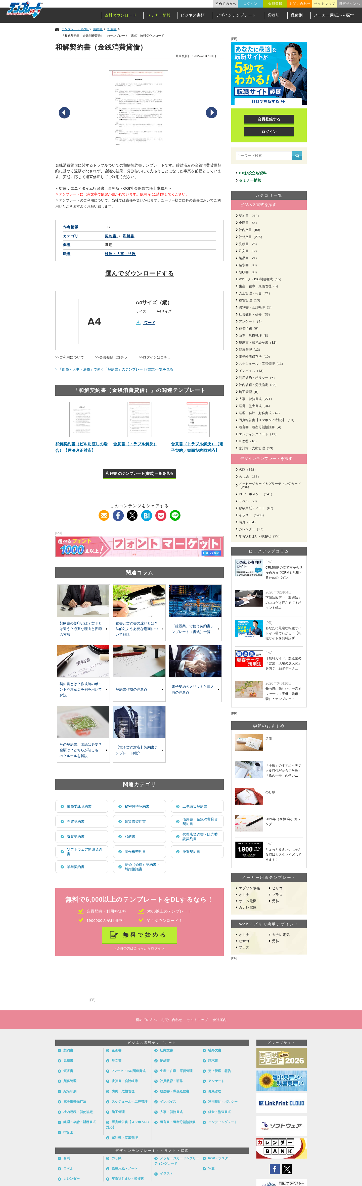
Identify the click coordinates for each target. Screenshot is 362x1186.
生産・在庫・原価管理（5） (259, 286)
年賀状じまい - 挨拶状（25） (260, 536)
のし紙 (116, 1158)
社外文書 (214, 1050)
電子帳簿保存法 (74, 1101)
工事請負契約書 (195, 806)
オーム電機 (247, 901)
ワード (149, 323)
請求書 (213, 1060)
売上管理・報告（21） (255, 293)
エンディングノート (223, 1122)
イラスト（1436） (252, 515)
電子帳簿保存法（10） (255, 356)
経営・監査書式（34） (255, 406)
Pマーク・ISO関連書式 (129, 1071)
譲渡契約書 (75, 837)
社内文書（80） (250, 229)
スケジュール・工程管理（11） (262, 363)
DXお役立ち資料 (253, 173)
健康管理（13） (250, 349)
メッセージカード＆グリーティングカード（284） (270, 485)
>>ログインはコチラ (155, 357)
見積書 (68, 1060)
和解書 (130, 837)
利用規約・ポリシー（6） (258, 377)
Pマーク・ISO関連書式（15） (261, 279)
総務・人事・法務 (120, 254)
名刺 (66, 1158)
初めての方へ (225, 4)
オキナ (244, 895)
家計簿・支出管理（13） (257, 448)
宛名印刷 (69, 1091)
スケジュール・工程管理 (130, 1101)
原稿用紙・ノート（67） (257, 508)
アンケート (216, 1081)
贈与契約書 (75, 867)
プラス (277, 895)
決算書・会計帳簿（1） (256, 307)
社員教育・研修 (171, 1081)
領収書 (68, 1071)
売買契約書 (75, 821)
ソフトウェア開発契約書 (84, 851)
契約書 (68, 1050)
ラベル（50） (249, 501)
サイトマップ (324, 4)
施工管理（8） (249, 391)
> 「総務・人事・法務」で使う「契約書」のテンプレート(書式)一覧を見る (114, 369)
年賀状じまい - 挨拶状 (128, 1178)
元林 (275, 901)
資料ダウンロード (120, 15)
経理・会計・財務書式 (79, 1122)
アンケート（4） (251, 321)
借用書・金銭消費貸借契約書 (200, 821)
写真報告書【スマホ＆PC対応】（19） (267, 420)
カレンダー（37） (252, 529)
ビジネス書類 (192, 15)
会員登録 (275, 4)
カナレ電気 (247, 907)
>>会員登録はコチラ (111, 357)
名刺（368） (248, 469)
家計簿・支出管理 (125, 1137)
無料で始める (145, 935)
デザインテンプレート (236, 15)
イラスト (166, 1173)
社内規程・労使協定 (78, 1112)
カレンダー (71, 1178)
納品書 (165, 1060)
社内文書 (166, 1050)
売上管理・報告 (219, 1071)
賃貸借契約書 (135, 821)
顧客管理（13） (250, 300)
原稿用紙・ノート (125, 1168)
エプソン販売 (249, 888)
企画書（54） (249, 222)
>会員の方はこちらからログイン (139, 948)
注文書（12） (249, 251)
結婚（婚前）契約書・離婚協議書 (142, 866)
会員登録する (269, 119)
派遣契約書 (191, 852)
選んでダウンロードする (139, 273)
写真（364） (248, 522)
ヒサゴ (277, 888)
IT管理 (68, 1132)
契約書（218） (250, 215)
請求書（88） (249, 265)
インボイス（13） (252, 370)
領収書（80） (249, 272)
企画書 (116, 1050)
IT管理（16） (248, 441)
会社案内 (219, 1020)
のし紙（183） (250, 476)
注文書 (116, 1060)
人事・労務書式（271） (256, 399)
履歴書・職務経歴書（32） (258, 342)
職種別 (297, 15)
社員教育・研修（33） (255, 314)
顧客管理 (69, 1081)
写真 (211, 1168)
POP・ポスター (219, 1158)
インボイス (168, 1101)
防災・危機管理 (123, 1091)
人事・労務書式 (171, 1112)
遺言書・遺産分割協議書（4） (261, 427)
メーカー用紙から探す (334, 15)
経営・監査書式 (219, 1112)
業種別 (273, 15)
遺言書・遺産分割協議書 (178, 1122)
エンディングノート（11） (258, 434)
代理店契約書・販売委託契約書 (200, 836)
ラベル (68, 1168)
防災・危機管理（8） (254, 335)
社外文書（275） (251, 237)
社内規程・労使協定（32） (258, 384)
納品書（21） (249, 258)
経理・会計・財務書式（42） (260, 413)
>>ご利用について (69, 357)
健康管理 (214, 1091)
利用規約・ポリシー (223, 1101)
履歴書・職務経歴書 (174, 1091)
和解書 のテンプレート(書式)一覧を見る (139, 473)
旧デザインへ (349, 4)
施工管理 (118, 1112)
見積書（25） (249, 244)
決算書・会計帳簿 (125, 1081)
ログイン (250, 4)
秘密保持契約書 (137, 806)
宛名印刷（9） (249, 328)
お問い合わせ (299, 4)
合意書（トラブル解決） (135, 444)
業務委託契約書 (79, 806)
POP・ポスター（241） (256, 494)
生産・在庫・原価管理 (176, 1071)
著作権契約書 (135, 852)
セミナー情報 (159, 15)
